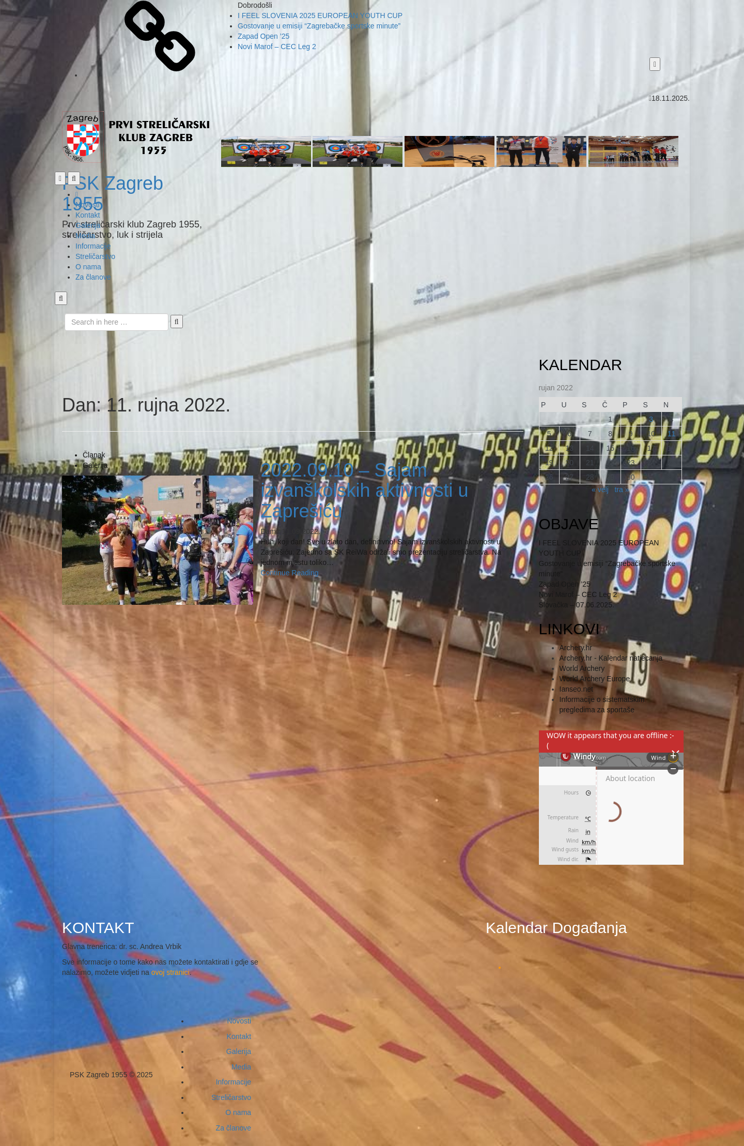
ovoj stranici (170, 972)
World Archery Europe (595, 679)
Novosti (87, 205)
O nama (88, 267)
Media (85, 236)
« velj (600, 489)
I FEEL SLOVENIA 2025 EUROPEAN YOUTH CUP (320, 15)
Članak (94, 455)
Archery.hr (576, 648)
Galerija (87, 225)
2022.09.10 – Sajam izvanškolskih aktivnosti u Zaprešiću (364, 491)
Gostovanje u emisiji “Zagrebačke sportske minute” (319, 26)
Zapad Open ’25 (263, 36)
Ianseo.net (576, 689)
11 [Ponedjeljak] (672, 434)
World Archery (582, 668)
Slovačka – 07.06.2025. (576, 605)
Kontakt (87, 215)
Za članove (93, 277)
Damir (270, 531)
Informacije (93, 246)
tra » (621, 489)
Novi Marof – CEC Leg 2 (277, 46)
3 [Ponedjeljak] (651, 419)
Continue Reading (289, 573)
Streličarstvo (95, 256)
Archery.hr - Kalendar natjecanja (611, 658)
